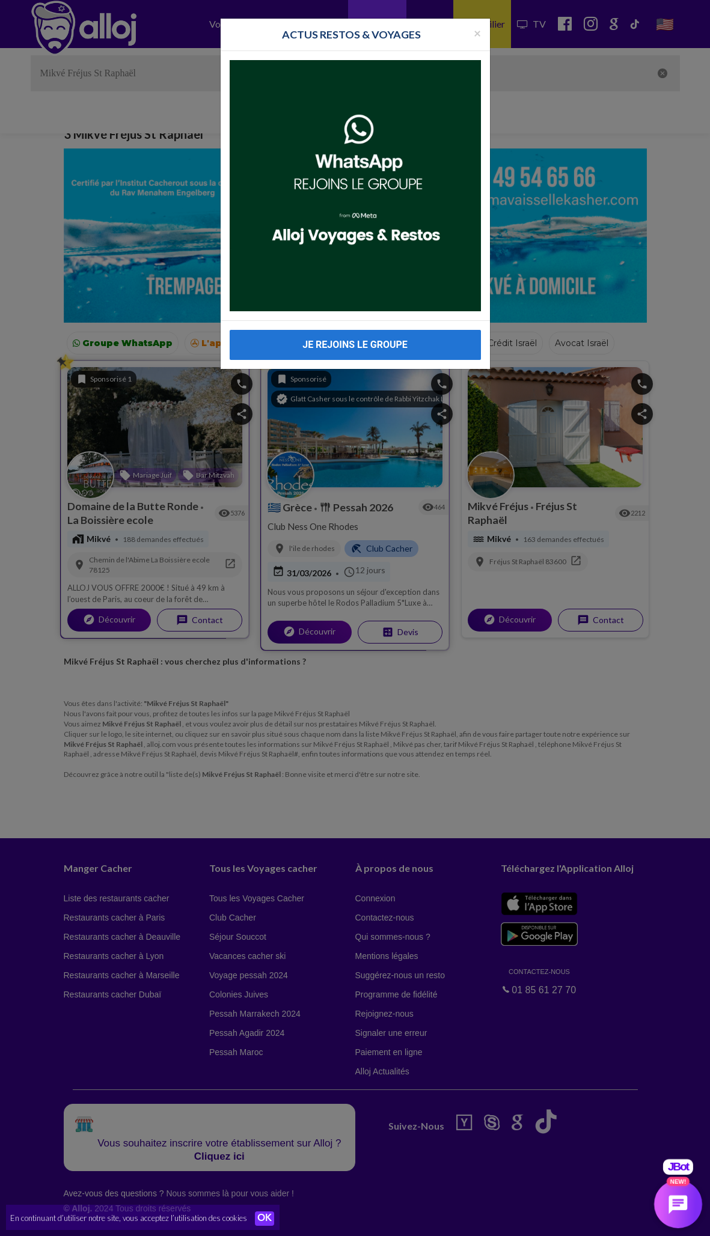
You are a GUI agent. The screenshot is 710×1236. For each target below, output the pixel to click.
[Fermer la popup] (477, 32)
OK (264, 1218)
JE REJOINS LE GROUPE (355, 344)
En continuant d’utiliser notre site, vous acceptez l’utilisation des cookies (128, 1218)
